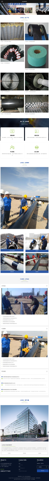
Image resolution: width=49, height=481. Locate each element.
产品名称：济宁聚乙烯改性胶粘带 (30, 91)
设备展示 (39, 453)
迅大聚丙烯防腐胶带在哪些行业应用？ (9, 316)
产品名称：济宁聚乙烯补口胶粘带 (6, 41)
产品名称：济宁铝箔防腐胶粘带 (30, 113)
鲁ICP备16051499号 (17, 479)
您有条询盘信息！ (28, 476)
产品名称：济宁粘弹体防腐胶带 (30, 69)
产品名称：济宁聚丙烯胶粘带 (5, 63)
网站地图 (19, 476)
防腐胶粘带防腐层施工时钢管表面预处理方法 (10, 323)
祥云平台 (25, 479)
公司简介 (9, 453)
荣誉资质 (24, 453)
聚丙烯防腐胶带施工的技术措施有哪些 (9, 321)
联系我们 (42, 470)
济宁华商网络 (33, 479)
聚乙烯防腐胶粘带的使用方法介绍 (8, 362)
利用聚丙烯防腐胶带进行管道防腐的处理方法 (10, 318)
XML (24, 476)
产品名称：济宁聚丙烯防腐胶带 (30, 41)
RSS (22, 476)
